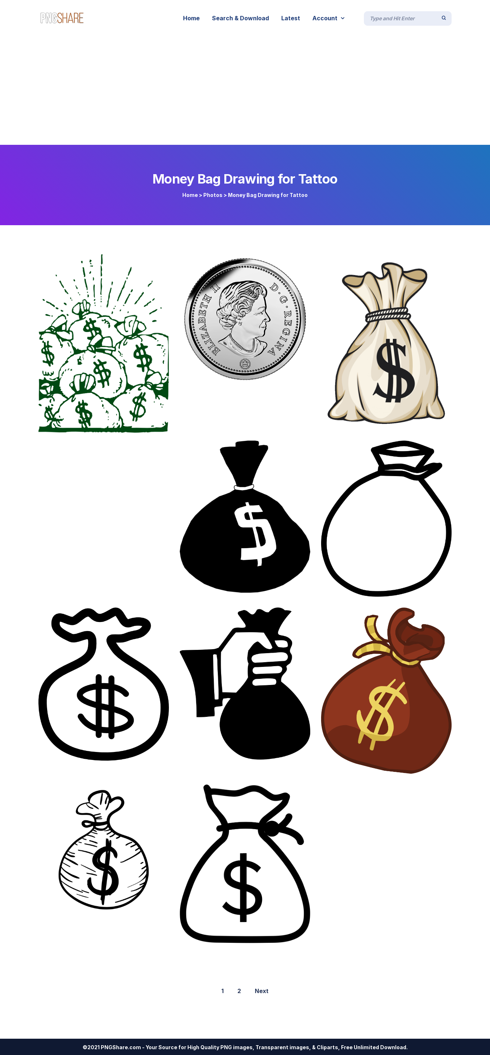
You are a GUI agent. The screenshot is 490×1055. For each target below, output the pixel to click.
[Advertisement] (245, 90)
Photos (213, 195)
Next (262, 991)
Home (190, 195)
